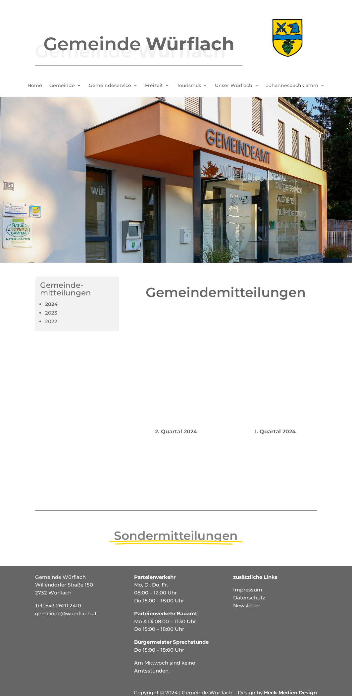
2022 (51, 321)
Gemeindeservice (110, 85)
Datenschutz (249, 597)
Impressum (247, 590)
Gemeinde (62, 85)
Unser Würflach (233, 85)
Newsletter (246, 605)
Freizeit (154, 85)
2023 (51, 313)
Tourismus (189, 85)
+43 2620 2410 (63, 605)
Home (34, 85)
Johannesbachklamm (292, 85)
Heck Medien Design (290, 692)
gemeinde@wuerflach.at (66, 613)
